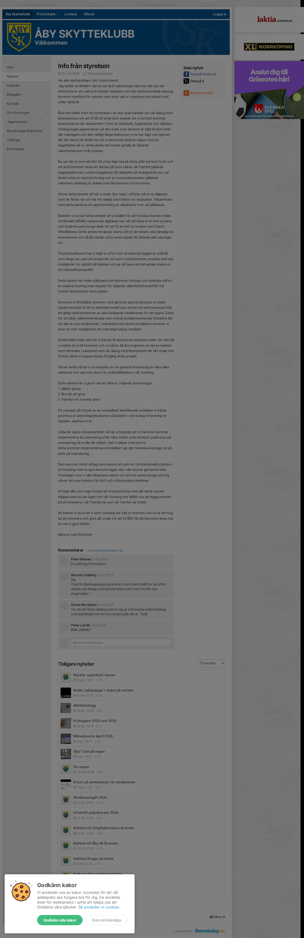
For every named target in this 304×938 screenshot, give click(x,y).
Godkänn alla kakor (59, 920)
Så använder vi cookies (98, 907)
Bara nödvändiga (106, 920)
